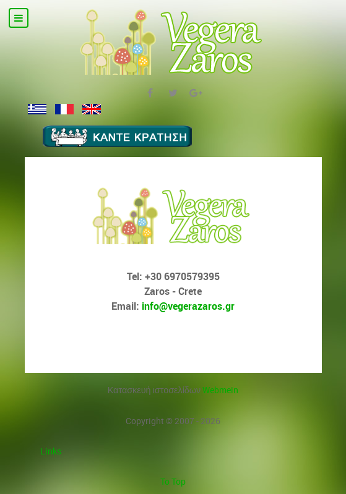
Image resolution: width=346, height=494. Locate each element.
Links (50, 451)
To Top (173, 481)
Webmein (220, 390)
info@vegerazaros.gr (188, 306)
